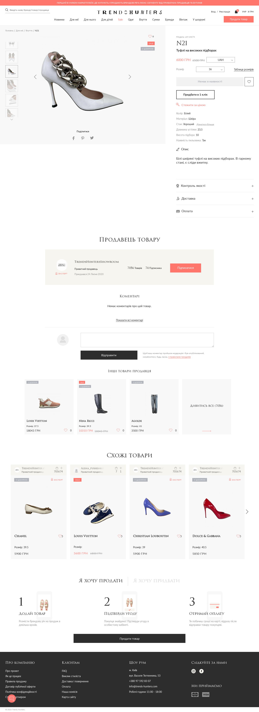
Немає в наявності (210, 81)
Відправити (98, 355)
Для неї (74, 19)
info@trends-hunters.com (143, 687)
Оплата (66, 687)
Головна (9, 30)
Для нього (90, 19)
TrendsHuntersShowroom (96, 262)
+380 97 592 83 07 (140, 681)
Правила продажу (15, 681)
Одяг (131, 19)
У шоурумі (199, 19)
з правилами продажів (133, 356)
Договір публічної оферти (20, 687)
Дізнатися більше (205, 124)
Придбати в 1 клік (195, 94)
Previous (35, 77)
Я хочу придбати (157, 581)
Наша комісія (69, 692)
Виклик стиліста (71, 676)
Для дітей (107, 19)
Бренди (169, 19)
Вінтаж (183, 19)
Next (130, 77)
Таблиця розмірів (244, 69)
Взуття (143, 19)
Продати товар (238, 19)
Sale (120, 19)
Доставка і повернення (75, 681)
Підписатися (185, 267)
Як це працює (13, 676)
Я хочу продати (99, 581)
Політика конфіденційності (21, 692)
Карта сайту (69, 697)
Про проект (12, 671)
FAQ (64, 671)
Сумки (156, 19)
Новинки (59, 19)
